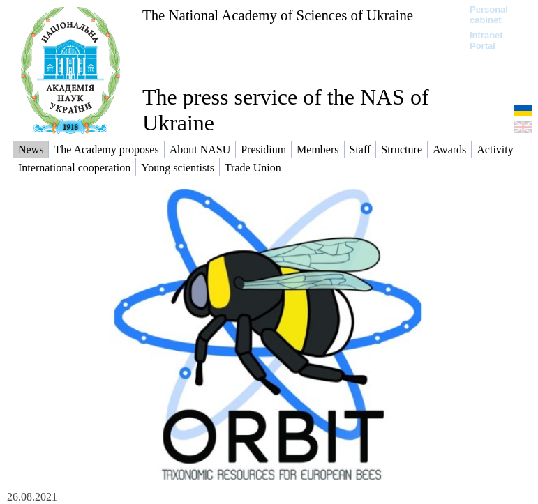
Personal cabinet (489, 14)
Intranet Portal (486, 40)
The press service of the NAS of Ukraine (285, 109)
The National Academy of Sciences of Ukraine (277, 15)
